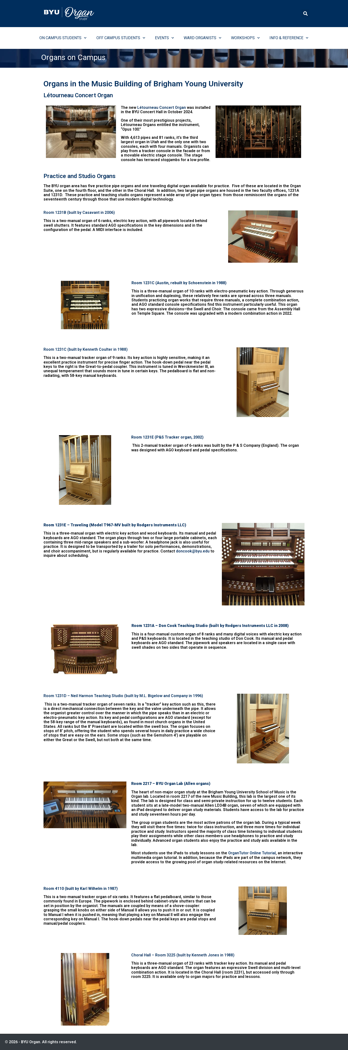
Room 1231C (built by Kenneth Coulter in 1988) (86, 349)
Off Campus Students (120, 38)
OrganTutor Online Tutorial (252, 853)
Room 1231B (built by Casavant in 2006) (79, 212)
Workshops (245, 38)
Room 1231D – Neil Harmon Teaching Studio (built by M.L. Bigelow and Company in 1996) (123, 695)
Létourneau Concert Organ (161, 107)
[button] (305, 13)
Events (164, 38)
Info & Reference (288, 38)
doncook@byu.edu (193, 551)
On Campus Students (63, 38)
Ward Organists (202, 38)
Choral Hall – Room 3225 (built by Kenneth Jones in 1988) (182, 955)
